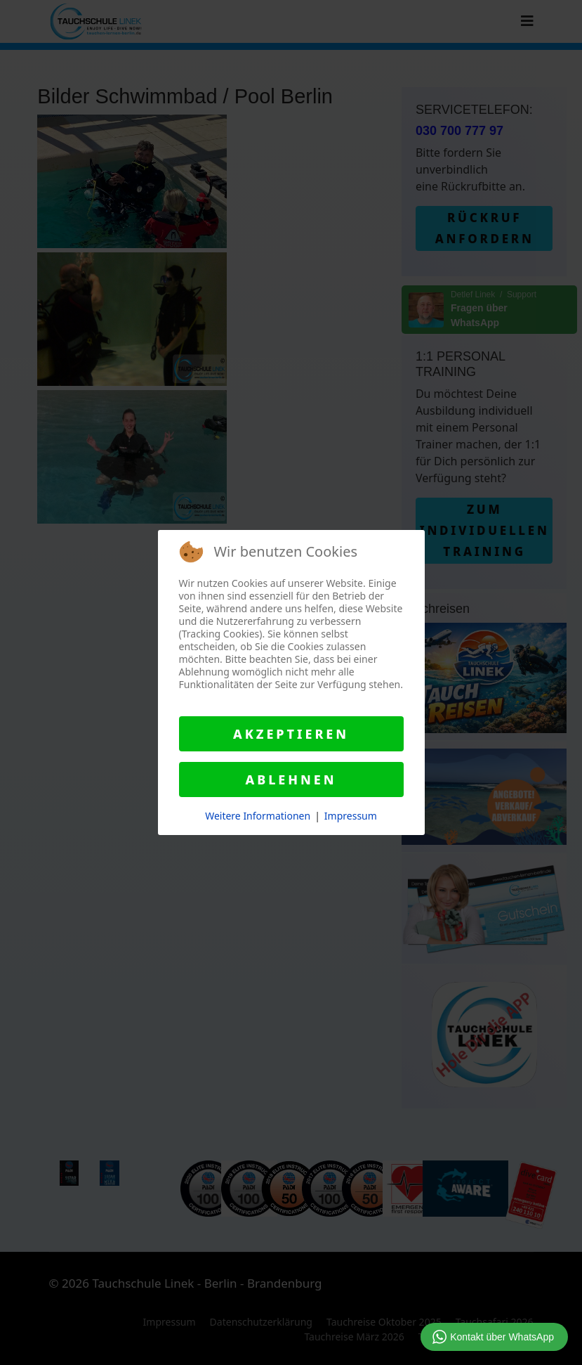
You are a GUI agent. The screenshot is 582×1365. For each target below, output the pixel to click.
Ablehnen (290, 779)
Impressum (350, 815)
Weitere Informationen (257, 815)
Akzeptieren (291, 733)
